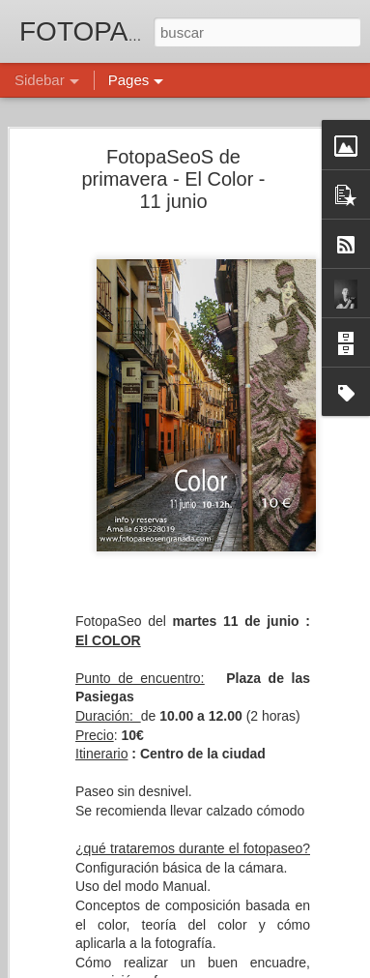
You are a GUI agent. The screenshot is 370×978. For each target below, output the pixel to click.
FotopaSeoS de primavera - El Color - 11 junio (173, 176)
